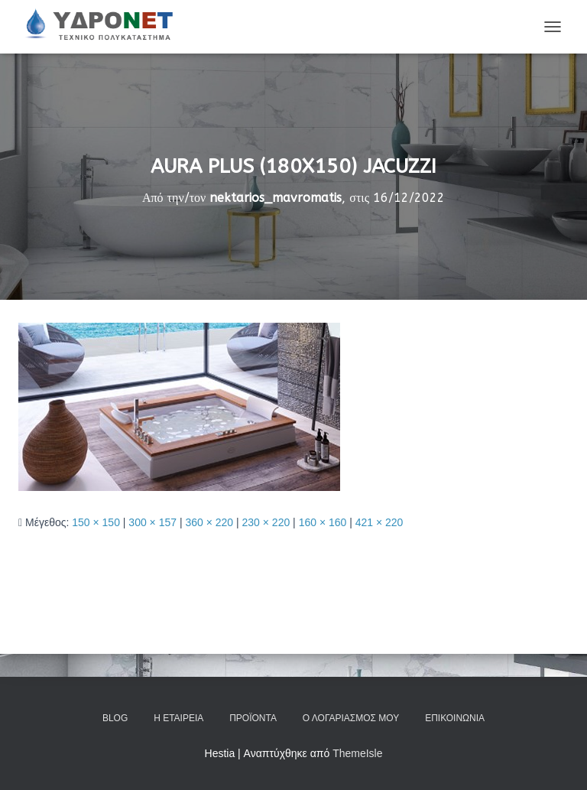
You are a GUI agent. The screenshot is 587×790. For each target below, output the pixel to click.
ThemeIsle (357, 753)
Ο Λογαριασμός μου (351, 718)
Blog (115, 718)
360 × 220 (209, 522)
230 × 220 (266, 522)
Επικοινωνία (455, 718)
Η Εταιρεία (178, 718)
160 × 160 (323, 522)
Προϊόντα (253, 718)
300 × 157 (152, 522)
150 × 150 (96, 522)
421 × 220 (379, 522)
